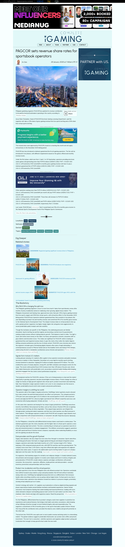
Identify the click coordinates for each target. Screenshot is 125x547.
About (48, 45)
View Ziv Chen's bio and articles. (26, 213)
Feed (40, 45)
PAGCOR (40, 231)
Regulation (48, 231)
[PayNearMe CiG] (46, 135)
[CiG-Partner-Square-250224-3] (95, 64)
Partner (66, 45)
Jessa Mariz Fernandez (29, 231)
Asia (25, 221)
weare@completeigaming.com (62, 537)
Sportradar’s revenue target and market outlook (58, 452)
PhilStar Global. (21, 115)
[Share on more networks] (69, 113)
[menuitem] (40, 44)
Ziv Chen (24, 62)
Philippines (32, 221)
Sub (74, 45)
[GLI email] (46, 180)
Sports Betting (28, 224)
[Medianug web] (62, 16)
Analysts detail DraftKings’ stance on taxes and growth (36, 418)
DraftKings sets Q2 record (57, 401)
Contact (82, 45)
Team (57, 45)
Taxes (56, 231)
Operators (26, 228)
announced (35, 207)
